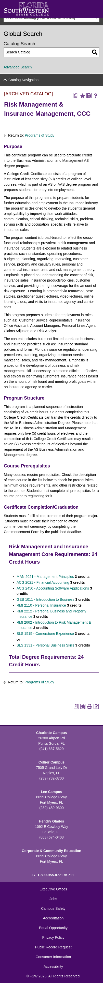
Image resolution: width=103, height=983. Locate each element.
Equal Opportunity (53, 928)
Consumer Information (53, 957)
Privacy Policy (53, 937)
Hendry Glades (51, 821)
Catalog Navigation (23, 80)
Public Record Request (53, 947)
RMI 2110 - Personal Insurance (41, 605)
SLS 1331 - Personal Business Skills (45, 645)
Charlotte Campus (51, 733)
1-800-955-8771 (50, 875)
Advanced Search (18, 67)
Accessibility (53, 966)
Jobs (53, 899)
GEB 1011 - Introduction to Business (45, 599)
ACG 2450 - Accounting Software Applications (53, 588)
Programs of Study (39, 135)
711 (71, 875)
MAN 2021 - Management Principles (45, 577)
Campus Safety (53, 908)
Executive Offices (53, 889)
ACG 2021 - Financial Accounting (43, 582)
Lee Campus (51, 792)
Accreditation (53, 918)
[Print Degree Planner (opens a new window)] (75, 95)
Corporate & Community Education (51, 851)
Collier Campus (51, 762)
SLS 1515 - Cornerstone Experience (45, 634)
